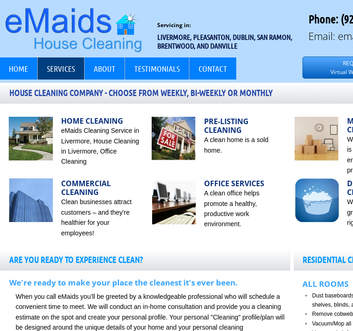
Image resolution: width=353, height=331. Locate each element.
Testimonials (157, 68)
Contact (213, 68)
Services (61, 68)
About (104, 68)
